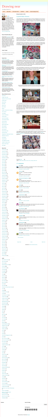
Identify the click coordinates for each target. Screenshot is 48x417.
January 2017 (4, 151)
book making (4, 280)
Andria (8, 16)
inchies (3, 333)
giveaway (3, 322)
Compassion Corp (5, 291)
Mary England (4, 126)
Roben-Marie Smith (5, 130)
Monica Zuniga (4, 127)
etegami (3, 309)
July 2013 (3, 202)
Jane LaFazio (4, 111)
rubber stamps (4, 373)
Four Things (4, 319)
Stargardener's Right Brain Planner (7, 134)
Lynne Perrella (4, 121)
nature (3, 352)
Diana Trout (4, 105)
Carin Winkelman (22, 208)
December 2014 (4, 176)
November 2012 (4, 215)
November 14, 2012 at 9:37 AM (24, 206)
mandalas (3, 349)
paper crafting (4, 359)
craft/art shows (21, 160)
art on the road (4, 267)
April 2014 (3, 188)
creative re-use (4, 299)
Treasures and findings (5, 384)
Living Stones (9, 36)
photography (4, 362)
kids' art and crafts (5, 338)
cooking (3, 293)
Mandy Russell (4, 122)
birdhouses (4, 275)
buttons (3, 283)
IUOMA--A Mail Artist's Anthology (7, 110)
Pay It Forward (4, 360)
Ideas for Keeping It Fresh (34, 11)
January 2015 (4, 175)
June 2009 (3, 252)
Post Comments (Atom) (33, 244)
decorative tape (4, 303)
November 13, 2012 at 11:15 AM (24, 192)
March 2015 (4, 172)
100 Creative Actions (16, 11)
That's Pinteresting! (5, 381)
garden (3, 320)
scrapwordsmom (22, 194)
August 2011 (4, 239)
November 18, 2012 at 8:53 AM (24, 230)
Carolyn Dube (4, 100)
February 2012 (4, 229)
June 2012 (3, 223)
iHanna (20, 202)
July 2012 (3, 221)
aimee (20, 232)
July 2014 (3, 183)
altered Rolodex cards (5, 264)
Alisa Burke (4, 95)
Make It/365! (8, 11)
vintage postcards (5, 386)
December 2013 (4, 194)
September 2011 (4, 237)
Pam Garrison (4, 129)
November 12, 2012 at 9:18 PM (24, 169)
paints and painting (5, 357)
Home (4, 11)
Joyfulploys (21, 215)
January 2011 (4, 250)
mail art (3, 346)
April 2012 (3, 226)
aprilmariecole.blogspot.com (24, 178)
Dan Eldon (3, 103)
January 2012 (4, 231)
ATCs (3, 274)
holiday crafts (4, 328)
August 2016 (4, 159)
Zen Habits (3, 145)
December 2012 (4, 213)
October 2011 (4, 236)
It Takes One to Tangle (5, 59)
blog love (3, 277)
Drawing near (11, 6)
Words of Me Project (5, 143)
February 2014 (4, 191)
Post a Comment (20, 237)
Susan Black (4, 137)
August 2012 (4, 220)
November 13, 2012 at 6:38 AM (24, 187)
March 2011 (4, 247)
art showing (4, 269)
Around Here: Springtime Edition (7, 82)
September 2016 (4, 157)
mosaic (3, 351)
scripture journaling (5, 375)
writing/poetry (4, 397)
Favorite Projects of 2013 (6, 87)
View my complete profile (6, 31)
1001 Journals (4, 261)
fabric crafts (26, 160)
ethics (3, 311)
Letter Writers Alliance (5, 119)
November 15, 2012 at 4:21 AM (24, 220)
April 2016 (3, 165)
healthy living (4, 327)
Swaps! (27, 11)
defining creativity (5, 304)
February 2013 (4, 210)
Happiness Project (5, 325)
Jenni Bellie (4, 113)
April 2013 (3, 207)
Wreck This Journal (5, 396)
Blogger (28, 414)
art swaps (3, 272)
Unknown (20, 171)
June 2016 (3, 162)
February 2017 (4, 149)
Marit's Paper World (5, 124)
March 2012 (4, 228)
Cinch (3, 288)
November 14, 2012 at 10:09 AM (24, 213)
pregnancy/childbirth (5, 367)
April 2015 (3, 170)
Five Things (4, 317)
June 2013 (3, 204)
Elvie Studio (4, 106)
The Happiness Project (5, 140)
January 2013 (4, 212)
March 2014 (4, 189)
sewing (32, 160)
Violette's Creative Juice (6, 142)
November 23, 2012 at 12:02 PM (24, 235)
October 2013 (4, 197)
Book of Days (4, 282)
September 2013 (4, 199)
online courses (4, 354)
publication (3, 368)
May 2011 (3, 244)
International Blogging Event (6, 335)
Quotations (22, 11)
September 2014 (4, 180)
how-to (29, 160)
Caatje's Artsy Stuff (5, 97)
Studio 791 (35, 160)
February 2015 (4, 173)
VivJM (20, 185)
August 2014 (4, 181)
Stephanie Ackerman (5, 135)
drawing (3, 306)
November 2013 (4, 196)
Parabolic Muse (21, 222)
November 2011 (4, 234)
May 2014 (3, 186)
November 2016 (4, 154)
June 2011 (3, 242)
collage (3, 290)
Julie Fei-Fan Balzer (5, 118)
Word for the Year (5, 394)
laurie (20, 165)
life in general (4, 341)
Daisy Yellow (4, 102)
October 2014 (4, 178)
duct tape (3, 307)
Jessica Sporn (4, 116)
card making (4, 285)
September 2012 (4, 218)
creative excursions (5, 298)
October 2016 (4, 156)
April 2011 (3, 245)
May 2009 (3, 253)
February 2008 (4, 255)
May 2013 (3, 205)
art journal (3, 266)
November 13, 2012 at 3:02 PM (24, 200)
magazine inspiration (5, 344)
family (3, 315)
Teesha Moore (4, 138)
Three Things (4, 383)
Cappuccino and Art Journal (6, 98)
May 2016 (3, 164)
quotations (3, 370)
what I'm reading (4, 390)
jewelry (3, 336)
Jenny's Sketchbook (5, 114)
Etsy (2, 312)
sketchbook (4, 378)
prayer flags (4, 365)
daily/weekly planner (5, 301)
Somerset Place (4, 132)
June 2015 (3, 167)
